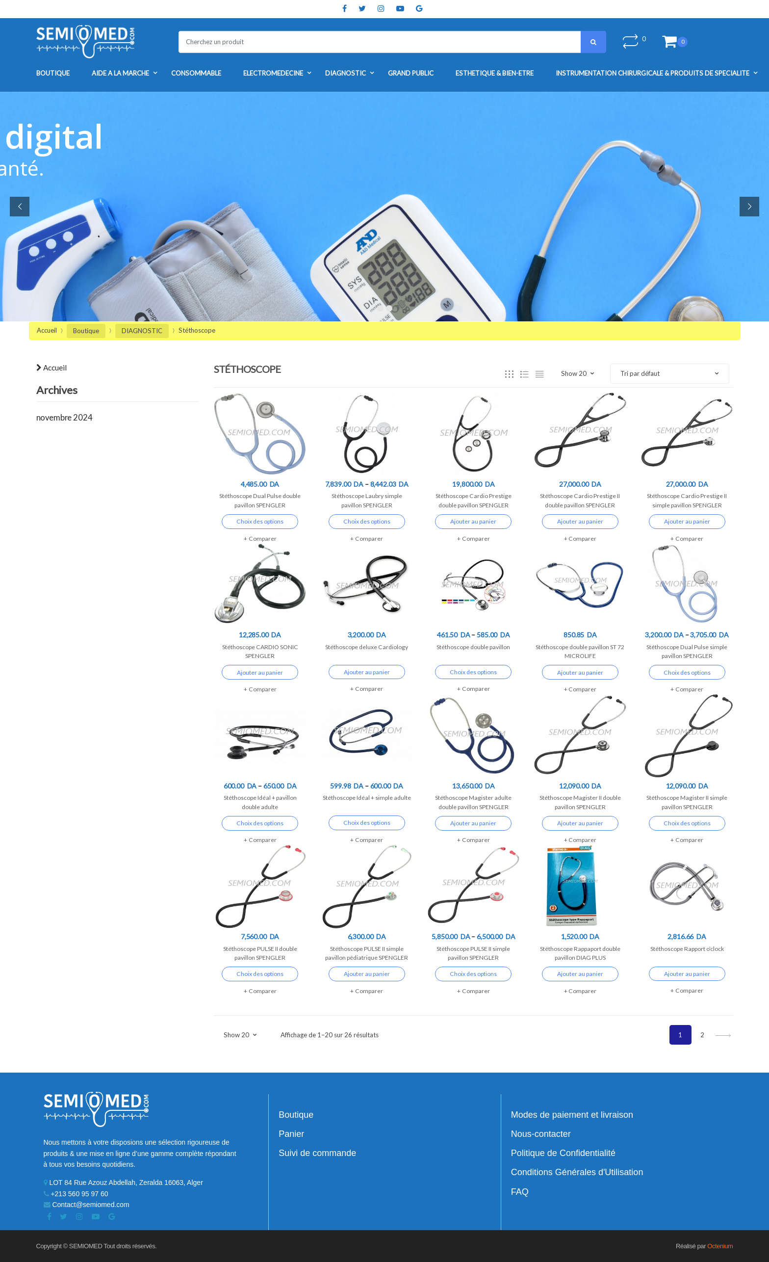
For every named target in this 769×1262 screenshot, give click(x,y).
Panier (291, 1134)
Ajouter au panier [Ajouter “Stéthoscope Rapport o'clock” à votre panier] (687, 973)
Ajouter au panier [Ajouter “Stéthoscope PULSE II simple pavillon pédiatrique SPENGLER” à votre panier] (367, 973)
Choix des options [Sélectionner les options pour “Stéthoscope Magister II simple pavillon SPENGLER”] (687, 823)
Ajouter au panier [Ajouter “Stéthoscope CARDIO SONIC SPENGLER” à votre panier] (260, 672)
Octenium (720, 1246)
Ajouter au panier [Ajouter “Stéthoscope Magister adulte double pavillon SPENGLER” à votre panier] (473, 823)
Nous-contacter (541, 1134)
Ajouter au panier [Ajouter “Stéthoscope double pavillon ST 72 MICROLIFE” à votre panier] (580, 672)
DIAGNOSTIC (345, 73)
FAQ (520, 1192)
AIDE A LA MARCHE (120, 73)
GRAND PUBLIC (411, 73)
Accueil (47, 330)
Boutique (53, 73)
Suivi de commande (317, 1153)
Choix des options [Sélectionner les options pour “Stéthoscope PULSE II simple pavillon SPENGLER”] (473, 973)
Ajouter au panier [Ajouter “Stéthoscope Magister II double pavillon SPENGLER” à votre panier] (580, 823)
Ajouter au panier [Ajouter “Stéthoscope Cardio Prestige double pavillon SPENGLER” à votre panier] (473, 521)
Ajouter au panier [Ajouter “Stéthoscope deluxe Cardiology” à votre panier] (367, 672)
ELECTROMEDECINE (273, 73)
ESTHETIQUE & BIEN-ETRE (495, 73)
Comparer (263, 538)
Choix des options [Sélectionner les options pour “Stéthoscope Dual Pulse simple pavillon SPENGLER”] (687, 672)
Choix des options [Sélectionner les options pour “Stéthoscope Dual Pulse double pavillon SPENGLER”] (259, 521)
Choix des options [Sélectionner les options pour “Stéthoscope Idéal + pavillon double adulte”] (259, 823)
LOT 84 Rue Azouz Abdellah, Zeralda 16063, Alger (123, 1182)
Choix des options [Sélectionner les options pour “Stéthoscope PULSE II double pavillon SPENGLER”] (259, 973)
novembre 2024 (64, 417)
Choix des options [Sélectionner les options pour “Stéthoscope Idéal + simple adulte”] (366, 822)
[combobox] (374, 42)
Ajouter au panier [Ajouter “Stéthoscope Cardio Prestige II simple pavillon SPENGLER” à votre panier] (687, 521)
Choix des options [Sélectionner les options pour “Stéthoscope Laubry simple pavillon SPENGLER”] (366, 521)
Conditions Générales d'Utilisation (577, 1172)
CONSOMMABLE (196, 73)
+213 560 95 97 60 (76, 1194)
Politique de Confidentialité (563, 1153)
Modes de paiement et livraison (572, 1115)
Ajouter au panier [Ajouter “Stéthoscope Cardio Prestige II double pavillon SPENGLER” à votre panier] (580, 521)
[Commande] (669, 374)
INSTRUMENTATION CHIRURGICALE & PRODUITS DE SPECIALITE (652, 73)
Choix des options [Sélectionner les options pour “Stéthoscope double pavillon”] (473, 672)
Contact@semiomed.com (86, 1205)
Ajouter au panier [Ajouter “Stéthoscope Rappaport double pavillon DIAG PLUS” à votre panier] (580, 973)
